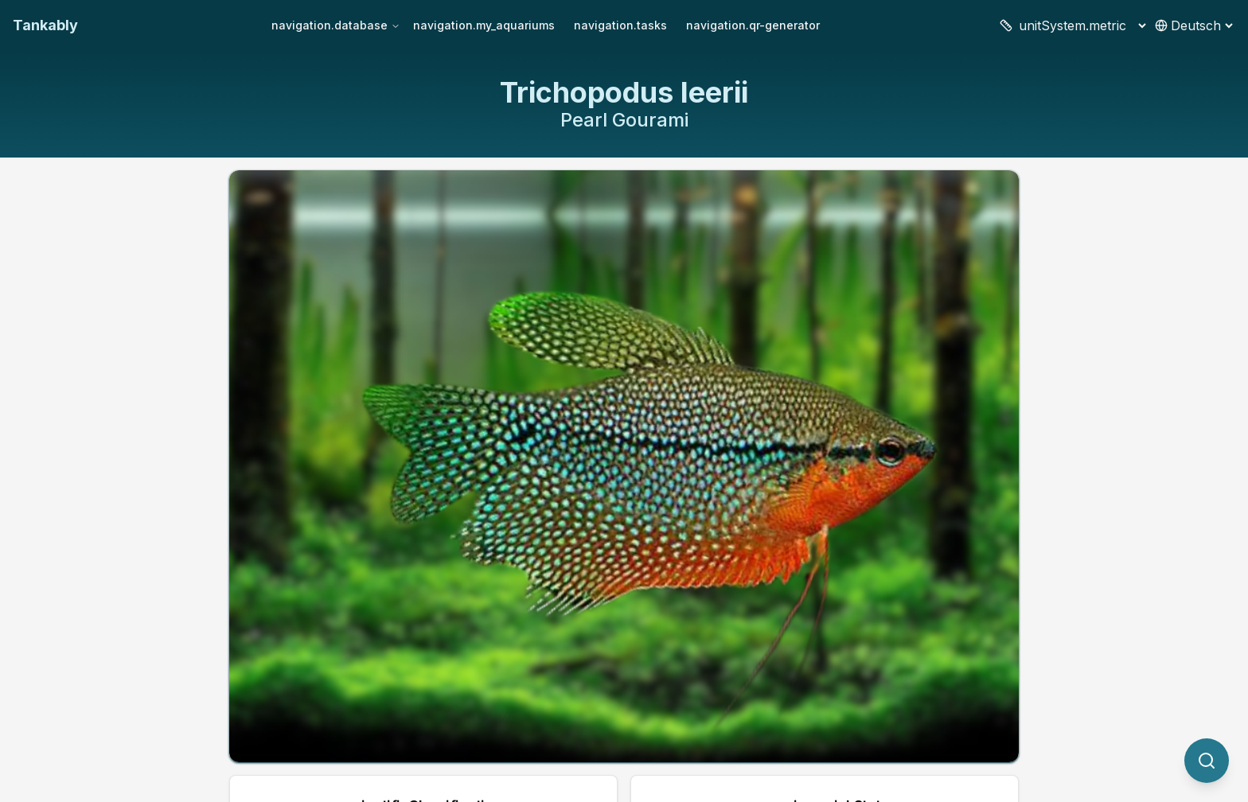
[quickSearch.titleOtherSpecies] (1206, 760)
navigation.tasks (620, 25)
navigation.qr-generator (753, 25)
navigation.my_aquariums (484, 25)
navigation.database (335, 25)
